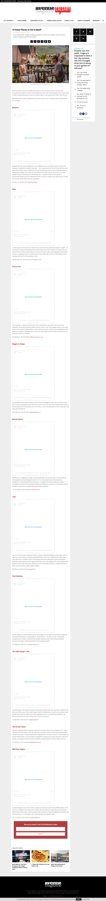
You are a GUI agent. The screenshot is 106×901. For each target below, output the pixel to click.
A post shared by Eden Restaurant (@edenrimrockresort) (33, 243)
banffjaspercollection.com (36, 337)
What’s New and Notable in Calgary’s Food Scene (58, 865)
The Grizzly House (19, 727)
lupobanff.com (31, 569)
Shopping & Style (36, 20)
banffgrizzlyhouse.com (35, 742)
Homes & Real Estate (54, 20)
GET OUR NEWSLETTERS (8, 1)
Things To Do (68, 20)
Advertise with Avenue (24, 1)
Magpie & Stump (18, 344)
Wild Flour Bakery (19, 749)
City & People (8, 20)
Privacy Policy (86, 899)
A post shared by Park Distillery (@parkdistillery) (33, 630)
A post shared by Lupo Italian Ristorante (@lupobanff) (33, 550)
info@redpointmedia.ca (56, 896)
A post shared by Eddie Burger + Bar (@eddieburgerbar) (33, 705)
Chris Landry (17, 32)
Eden (14, 189)
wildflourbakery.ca (35, 817)
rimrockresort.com (36, 259)
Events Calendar (84, 20)
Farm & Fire (16, 267)
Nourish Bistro (17, 419)
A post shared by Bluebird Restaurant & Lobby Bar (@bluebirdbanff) (35, 161)
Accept (78, 899)
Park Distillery (17, 576)
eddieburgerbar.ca (33, 719)
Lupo (14, 497)
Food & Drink (21, 20)
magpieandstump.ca (34, 412)
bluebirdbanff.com (32, 182)
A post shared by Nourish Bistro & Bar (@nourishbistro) (33, 473)
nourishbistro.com (35, 489)
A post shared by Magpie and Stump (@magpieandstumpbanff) (33, 397)
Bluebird (15, 108)
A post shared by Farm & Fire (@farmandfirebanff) (33, 320)
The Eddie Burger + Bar (20, 651)
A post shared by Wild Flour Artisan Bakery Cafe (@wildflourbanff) (35, 803)
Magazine (96, 20)
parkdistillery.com (33, 644)
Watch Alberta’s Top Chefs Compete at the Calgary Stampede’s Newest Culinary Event (19, 867)
